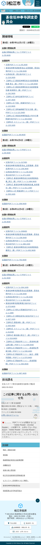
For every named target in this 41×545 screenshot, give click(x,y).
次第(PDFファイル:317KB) (16, 162)
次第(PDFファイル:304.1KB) (17, 287)
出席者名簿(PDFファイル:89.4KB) (19, 172)
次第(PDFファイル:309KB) (16, 231)
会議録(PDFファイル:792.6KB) (14, 260)
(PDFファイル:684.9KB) (27, 181)
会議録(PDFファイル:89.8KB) (14, 135)
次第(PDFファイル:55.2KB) (16, 65)
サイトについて (7, 537)
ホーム (7, 10)
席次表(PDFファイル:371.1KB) (18, 175)
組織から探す (17, 10)
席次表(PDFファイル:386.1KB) (18, 244)
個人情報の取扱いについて (18, 537)
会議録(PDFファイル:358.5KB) (14, 204)
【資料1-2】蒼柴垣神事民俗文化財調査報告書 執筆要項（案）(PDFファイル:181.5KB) (22, 90)
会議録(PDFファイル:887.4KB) (14, 373)
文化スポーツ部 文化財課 (32, 10)
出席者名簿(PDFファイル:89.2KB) (19, 241)
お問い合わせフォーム (10, 415)
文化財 (5, 445)
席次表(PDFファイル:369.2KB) (18, 300)
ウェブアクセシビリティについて (19, 538)
